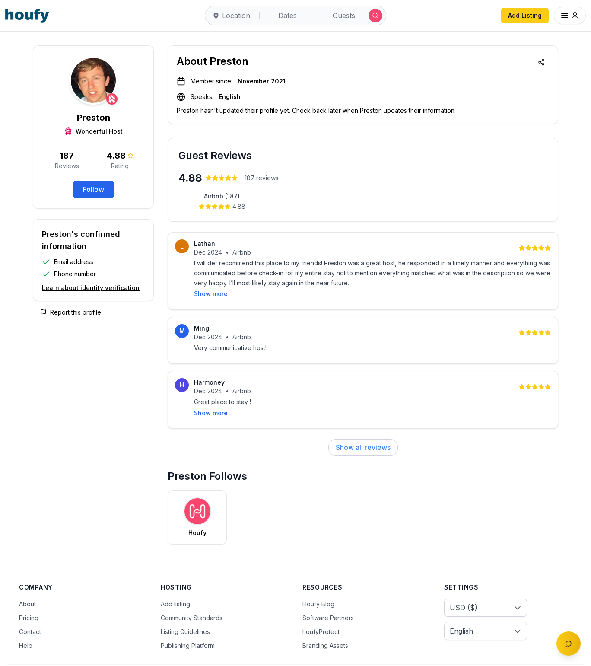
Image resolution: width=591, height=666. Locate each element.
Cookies (159, 654)
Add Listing (525, 15)
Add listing (175, 582)
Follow (93, 189)
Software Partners (328, 595)
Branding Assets (325, 623)
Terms (86, 654)
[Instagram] (549, 654)
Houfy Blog (318, 582)
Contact (30, 609)
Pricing (28, 595)
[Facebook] (513, 654)
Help (25, 623)
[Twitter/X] (531, 654)
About (27, 582)
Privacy (121, 654)
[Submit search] (375, 15)
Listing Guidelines (185, 609)
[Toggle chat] (568, 643)
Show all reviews (363, 425)
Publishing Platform (188, 623)
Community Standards (191, 595)
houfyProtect (321, 609)
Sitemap (197, 654)
